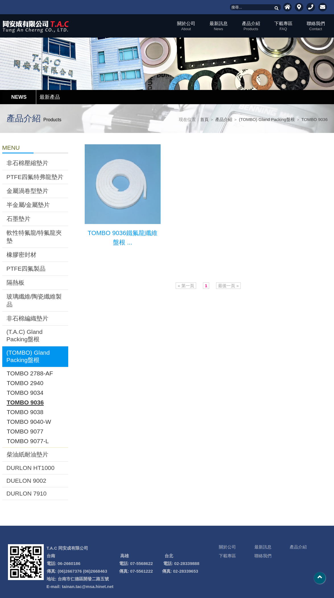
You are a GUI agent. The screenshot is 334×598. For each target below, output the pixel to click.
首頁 (204, 119)
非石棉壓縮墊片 (27, 163)
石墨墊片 (18, 218)
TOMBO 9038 (25, 412)
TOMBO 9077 (25, 431)
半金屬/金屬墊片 (28, 205)
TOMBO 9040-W (29, 421)
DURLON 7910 (27, 493)
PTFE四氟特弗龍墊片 (35, 177)
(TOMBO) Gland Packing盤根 (266, 119)
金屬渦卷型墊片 (27, 191)
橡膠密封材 (21, 254)
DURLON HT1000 (31, 468)
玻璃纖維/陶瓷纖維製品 (34, 300)
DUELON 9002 (26, 480)
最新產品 (50, 97)
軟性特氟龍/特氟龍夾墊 (34, 236)
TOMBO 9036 (314, 119)
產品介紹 (251, 26)
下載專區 (283, 26)
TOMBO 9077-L (28, 441)
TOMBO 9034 (25, 392)
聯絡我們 (316, 26)
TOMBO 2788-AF (30, 373)
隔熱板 (15, 282)
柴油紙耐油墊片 (27, 454)
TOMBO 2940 (25, 383)
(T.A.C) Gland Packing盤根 (25, 335)
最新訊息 (218, 26)
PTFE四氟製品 (26, 268)
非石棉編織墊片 (27, 318)
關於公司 (186, 26)
